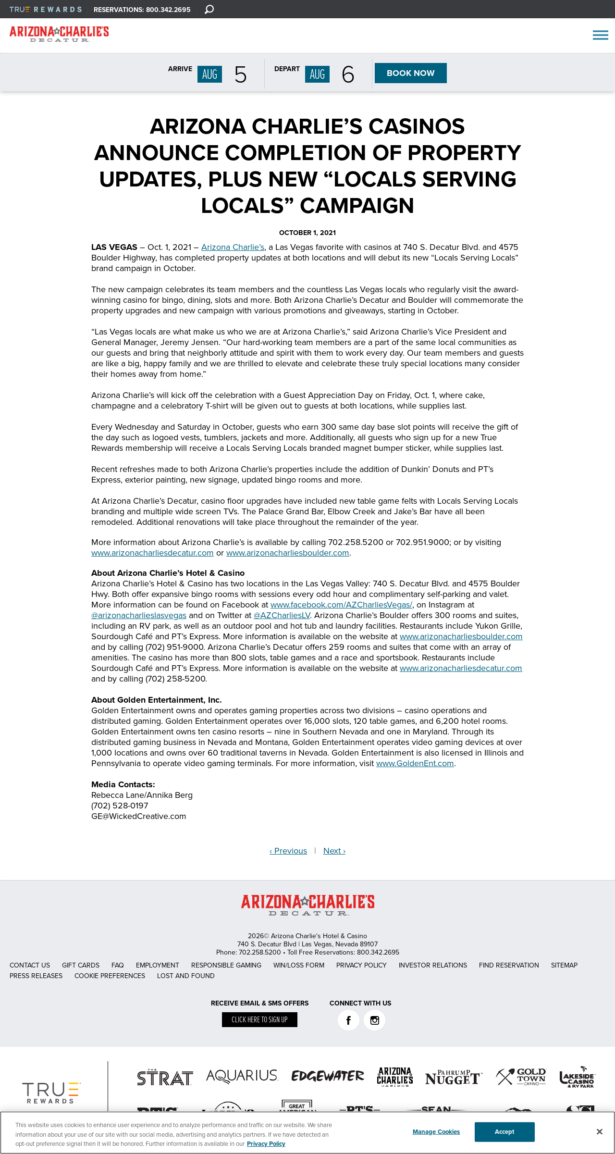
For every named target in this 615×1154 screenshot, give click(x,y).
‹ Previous (288, 850)
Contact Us (30, 965)
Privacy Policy (361, 965)
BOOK (411, 73)
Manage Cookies (436, 1131)
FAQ (117, 965)
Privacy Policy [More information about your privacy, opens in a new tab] (266, 1144)
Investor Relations (433, 965)
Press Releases (36, 976)
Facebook (348, 1020)
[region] (307, 1132)
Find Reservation (509, 965)
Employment (157, 965)
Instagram (374, 1020)
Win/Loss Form (298, 965)
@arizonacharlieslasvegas (138, 615)
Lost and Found (186, 976)
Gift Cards (80, 965)
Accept (505, 1131)
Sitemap (564, 965)
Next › (334, 850)
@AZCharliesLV (282, 615)
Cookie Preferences (109, 976)
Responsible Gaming (226, 965)
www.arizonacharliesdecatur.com (152, 552)
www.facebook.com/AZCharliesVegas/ (341, 604)
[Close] (599, 1131)
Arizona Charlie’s (232, 247)
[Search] (209, 9)
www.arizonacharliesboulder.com (287, 552)
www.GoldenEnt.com (415, 763)
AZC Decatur (59, 36)
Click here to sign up (260, 1020)
